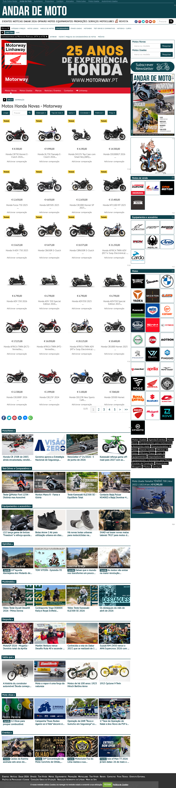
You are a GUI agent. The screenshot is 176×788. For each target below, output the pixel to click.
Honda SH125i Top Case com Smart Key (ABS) (81, 155)
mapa (18, 32)
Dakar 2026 (30, 21)
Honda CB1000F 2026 (17, 397)
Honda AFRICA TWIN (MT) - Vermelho (49, 348)
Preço (112, 113)
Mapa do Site (91, 779)
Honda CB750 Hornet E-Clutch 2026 (17, 155)
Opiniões (7, 543)
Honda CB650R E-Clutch (49, 250)
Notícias (18, 21)
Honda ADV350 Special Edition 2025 (114, 302)
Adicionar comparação (17, 161)
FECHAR (107, 784)
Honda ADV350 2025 (82, 301)
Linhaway (81, 90)
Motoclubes (107, 21)
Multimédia (9, 581)
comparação (19, 99)
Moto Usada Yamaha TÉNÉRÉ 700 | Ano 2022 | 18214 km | (152, 496)
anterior (53, 36)
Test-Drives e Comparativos (16, 468)
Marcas (38, 90)
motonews (88, 28)
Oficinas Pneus (147, 453)
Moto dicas (8, 694)
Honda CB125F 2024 (49, 397)
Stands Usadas (147, 449)
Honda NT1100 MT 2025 (114, 205)
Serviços (93, 21)
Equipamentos (64, 21)
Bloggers (136, 466)
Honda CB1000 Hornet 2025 (114, 346)
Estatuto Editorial (137, 776)
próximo (101, 36)
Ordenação (41, 113)
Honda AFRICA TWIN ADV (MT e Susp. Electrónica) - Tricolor (82, 349)
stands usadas (76, 28)
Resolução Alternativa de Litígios (70, 779)
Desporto (7, 619)
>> (126, 409)
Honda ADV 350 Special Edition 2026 (49, 302)
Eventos (7, 21)
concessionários (62, 28)
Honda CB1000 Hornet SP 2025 (82, 206)
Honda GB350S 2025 (49, 205)
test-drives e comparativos (104, 28)
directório (9, 32)
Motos (51, 21)
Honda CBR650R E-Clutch (82, 250)
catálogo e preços (18, 28)
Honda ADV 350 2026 (17, 301)
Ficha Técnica (122, 776)
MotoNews (8, 430)
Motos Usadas (26, 90)
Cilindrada (85, 113)
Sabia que (8, 657)
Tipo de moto (57, 113)
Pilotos (146, 466)
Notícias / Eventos (53, 90)
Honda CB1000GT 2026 (114, 154)
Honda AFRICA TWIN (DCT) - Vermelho (17, 348)
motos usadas (32, 28)
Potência (99, 113)
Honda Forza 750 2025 (17, 205)
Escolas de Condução (143, 463)
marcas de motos (47, 28)
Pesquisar (166, 46)
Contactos (68, 90)
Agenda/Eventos (156, 439)
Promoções (80, 21)
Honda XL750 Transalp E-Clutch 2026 (49, 155)
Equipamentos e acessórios (17, 506)
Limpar (5, 113)
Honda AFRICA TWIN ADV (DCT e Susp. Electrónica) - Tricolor (114, 253)
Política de (120, 784)
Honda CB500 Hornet (114, 397)
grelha (10, 99)
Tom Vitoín (42, 776)
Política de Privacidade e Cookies (15, 779)
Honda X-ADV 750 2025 (17, 250)
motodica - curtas (124, 28)
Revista (123, 21)
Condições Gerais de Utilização (43, 779)
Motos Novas (11, 90)
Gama (72, 113)
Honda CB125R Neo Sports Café (82, 398)
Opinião (42, 21)
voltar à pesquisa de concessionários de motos (77, 36)
